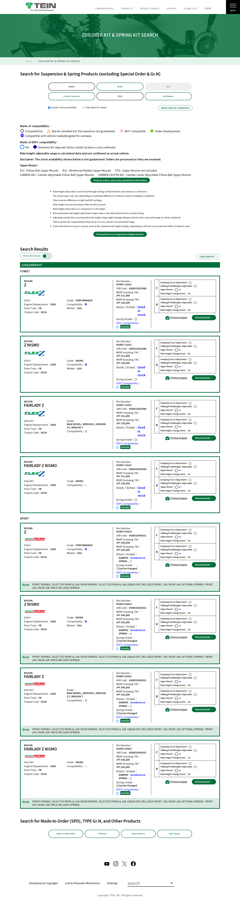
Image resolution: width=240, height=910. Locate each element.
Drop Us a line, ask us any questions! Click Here (120, 182)
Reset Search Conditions (175, 109)
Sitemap (112, 886)
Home (29, 61)
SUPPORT (171, 8)
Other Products (138, 836)
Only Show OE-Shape (94, 109)
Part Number (168, 97)
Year (168, 87)
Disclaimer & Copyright (43, 886)
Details (125, 328)
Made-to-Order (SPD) (66, 836)
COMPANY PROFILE (104, 8)
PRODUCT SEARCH (149, 8)
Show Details (204, 319)
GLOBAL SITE (190, 8)
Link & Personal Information (82, 886)
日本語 (207, 8)
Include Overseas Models (62, 109)
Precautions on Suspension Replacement (120, 236)
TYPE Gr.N (102, 836)
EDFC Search (174, 836)
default (71, 87)
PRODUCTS (127, 8)
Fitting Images (176, 320)
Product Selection (72, 97)
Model (120, 87)
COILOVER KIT (209, 258)
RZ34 (120, 97)
